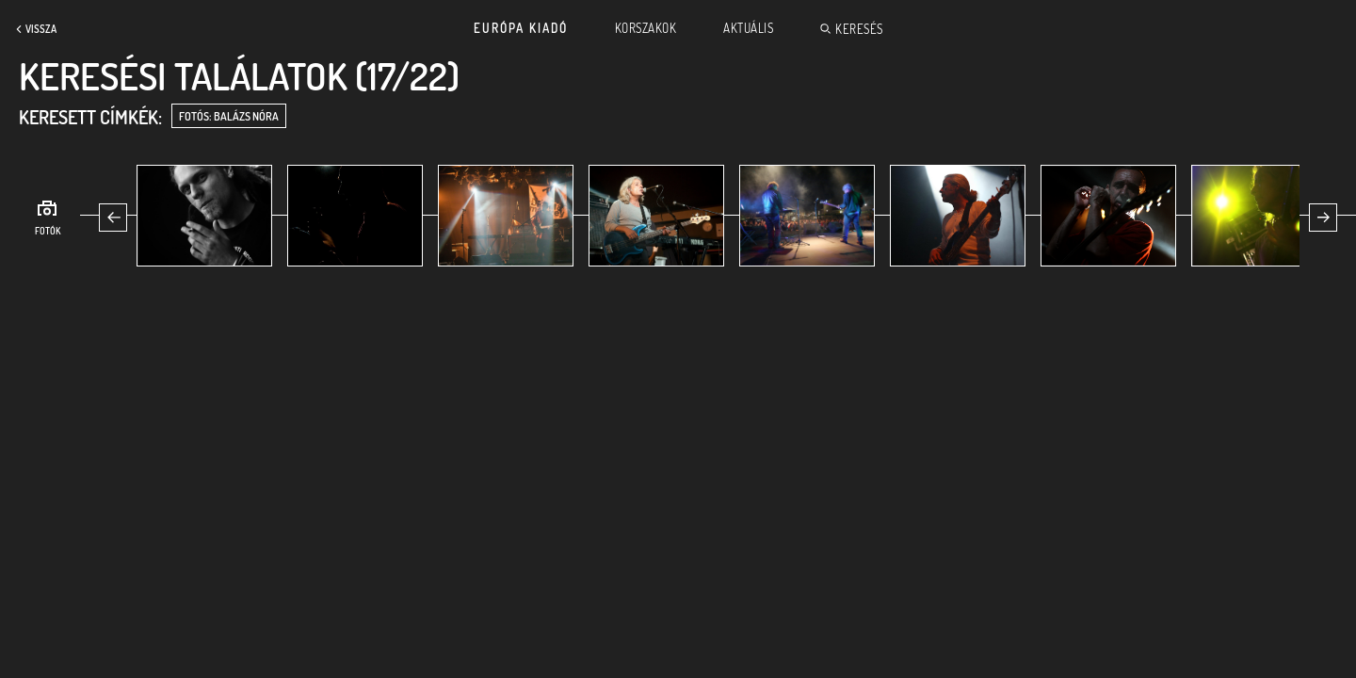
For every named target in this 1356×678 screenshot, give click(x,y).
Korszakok (646, 28)
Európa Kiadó (521, 28)
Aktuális (748, 28)
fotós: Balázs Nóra (229, 116)
